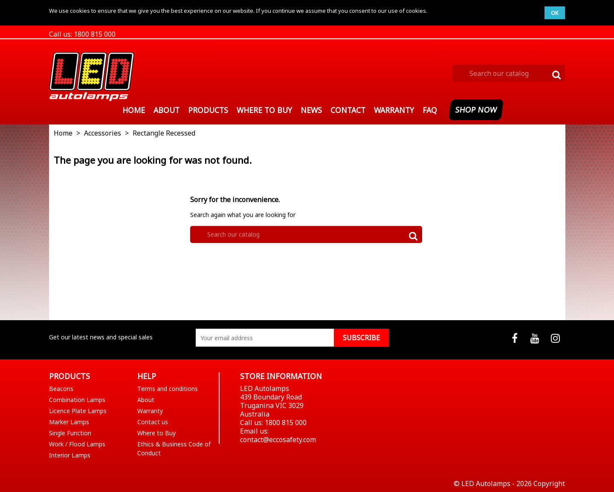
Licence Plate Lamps (78, 411)
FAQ (430, 110)
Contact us (152, 422)
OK (555, 13)
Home (133, 110)
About (167, 110)
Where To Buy (264, 110)
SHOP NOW (476, 109)
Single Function (70, 433)
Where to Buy (156, 433)
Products (208, 110)
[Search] (508, 73)
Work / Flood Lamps (77, 444)
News (311, 110)
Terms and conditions (167, 389)
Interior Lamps (69, 455)
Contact (347, 110)
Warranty (394, 110)
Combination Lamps (77, 400)
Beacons (61, 389)
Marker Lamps (69, 422)
